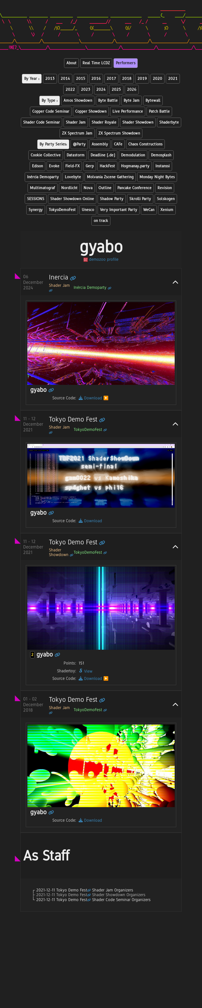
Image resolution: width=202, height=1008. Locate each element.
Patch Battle (159, 111)
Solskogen (166, 198)
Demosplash (161, 155)
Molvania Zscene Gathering (110, 177)
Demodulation (133, 155)
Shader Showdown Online (72, 198)
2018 (126, 78)
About (71, 63)
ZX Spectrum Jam (77, 133)
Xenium (166, 209)
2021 (173, 78)
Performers (125, 63)
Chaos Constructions (145, 144)
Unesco (88, 209)
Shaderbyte (169, 122)
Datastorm (76, 155)
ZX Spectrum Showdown (119, 133)
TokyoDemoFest (62, 209)
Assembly (100, 144)
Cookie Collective (46, 155)
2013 (50, 78)
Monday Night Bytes (157, 177)
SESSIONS (35, 198)
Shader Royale (104, 122)
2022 (70, 89)
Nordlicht (69, 188)
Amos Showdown (78, 100)
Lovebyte (73, 177)
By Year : (31, 78)
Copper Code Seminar (50, 111)
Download (90, 397)
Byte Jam (132, 100)
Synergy (36, 209)
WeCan (148, 209)
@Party (79, 144)
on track (101, 220)
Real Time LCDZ (96, 63)
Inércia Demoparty (43, 177)
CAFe (118, 144)
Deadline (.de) (103, 155)
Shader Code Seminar (41, 122)
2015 (80, 78)
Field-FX (72, 166)
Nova (88, 188)
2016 (96, 78)
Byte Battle (108, 100)
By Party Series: (53, 144)
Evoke (54, 166)
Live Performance (127, 111)
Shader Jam (76, 122)
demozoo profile (101, 259)
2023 (85, 89)
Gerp (90, 166)
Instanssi (162, 166)
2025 (116, 89)
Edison (37, 166)
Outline (104, 188)
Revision (164, 188)
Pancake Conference (134, 188)
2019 (142, 78)
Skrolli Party (140, 198)
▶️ (106, 397)
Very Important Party (118, 209)
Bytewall (153, 100)
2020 (157, 78)
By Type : (50, 100)
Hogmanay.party (135, 166)
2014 (65, 78)
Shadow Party (111, 198)
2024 (101, 89)
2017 (111, 78)
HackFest (107, 166)
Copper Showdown (90, 111)
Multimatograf (42, 188)
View (85, 671)
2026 (131, 89)
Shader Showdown (137, 122)
